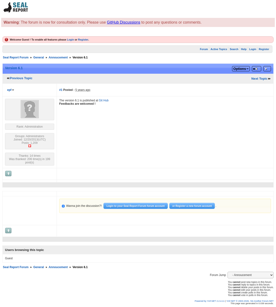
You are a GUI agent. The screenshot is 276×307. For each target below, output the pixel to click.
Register (83, 39)
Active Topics (219, 49)
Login (70, 39)
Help (243, 49)
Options (239, 69)
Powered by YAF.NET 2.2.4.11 (210, 301)
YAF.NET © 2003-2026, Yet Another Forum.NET (250, 301)
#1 (60, 90)
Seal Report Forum (15, 57)
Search (234, 49)
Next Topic (259, 78)
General (38, 57)
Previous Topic (21, 78)
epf (9, 90)
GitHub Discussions (123, 22)
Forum (204, 49)
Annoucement (58, 57)
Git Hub (104, 100)
